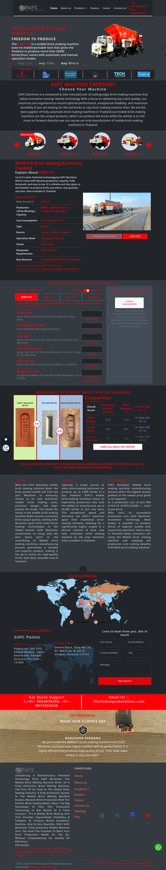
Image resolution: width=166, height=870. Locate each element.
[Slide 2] (9, 59)
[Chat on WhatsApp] (158, 847)
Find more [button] (25, 69)
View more (135, 236)
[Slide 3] (9, 63)
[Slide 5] (9, 72)
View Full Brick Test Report (117, 446)
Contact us (120, 8)
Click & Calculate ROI (129, 302)
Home (53, 8)
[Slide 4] (9, 67)
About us (66, 8)
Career (106, 8)
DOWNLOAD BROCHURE (104, 236)
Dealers (95, 8)
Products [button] (79, 8)
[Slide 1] (9, 54)
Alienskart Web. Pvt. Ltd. (43, 867)
